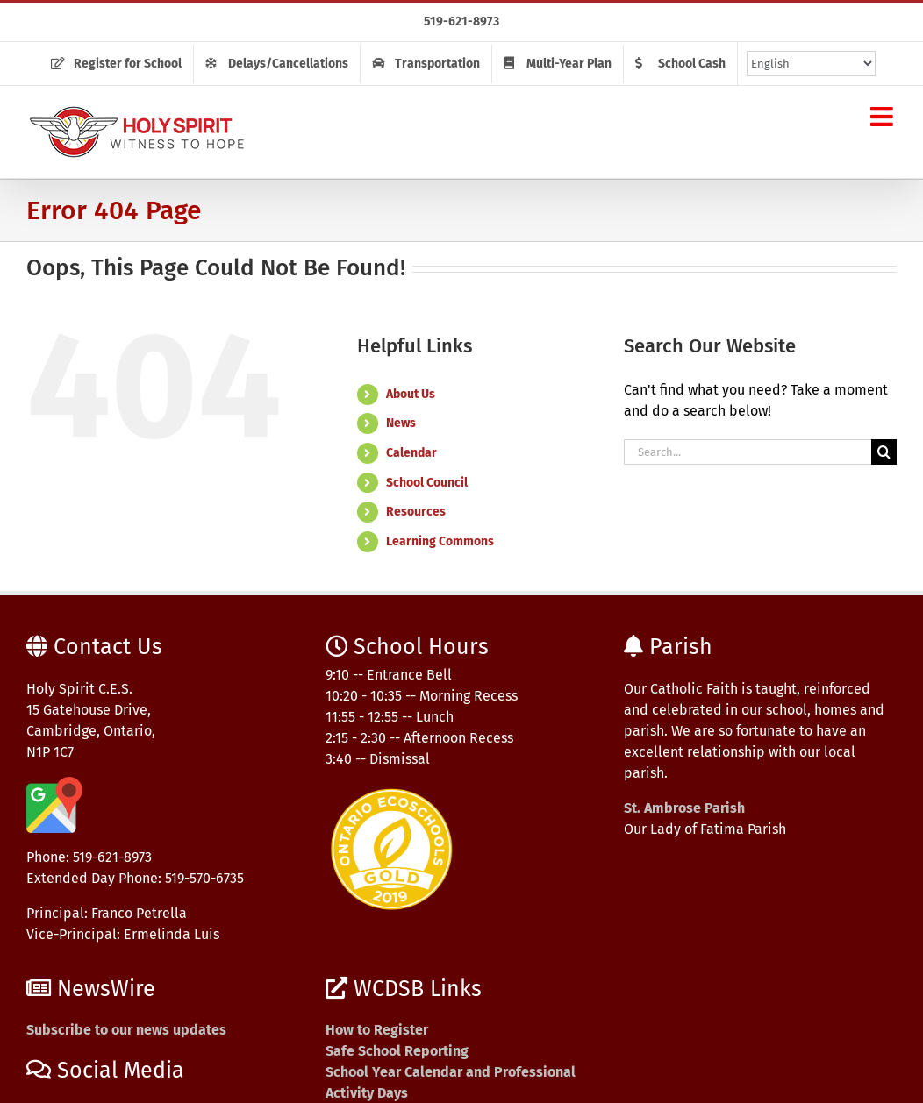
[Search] (884, 452)
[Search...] (747, 452)
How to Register (377, 1029)
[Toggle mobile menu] (883, 116)
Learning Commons (440, 541)
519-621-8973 (461, 21)
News (401, 423)
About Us (410, 394)
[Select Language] (811, 63)
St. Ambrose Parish (684, 808)
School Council (427, 482)
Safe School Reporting (397, 1051)
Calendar (411, 452)
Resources (416, 511)
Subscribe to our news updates (126, 1029)
